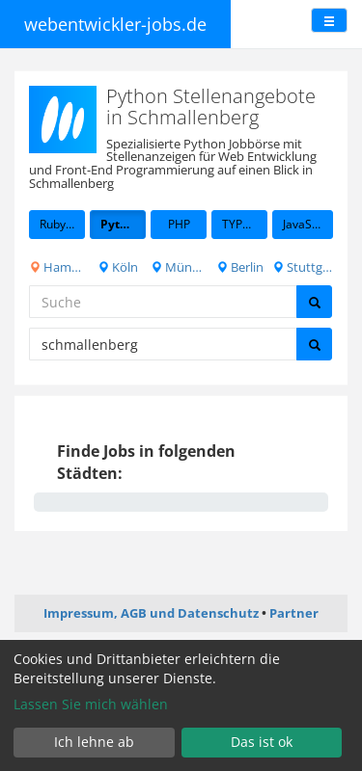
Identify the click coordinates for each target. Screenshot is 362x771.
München (179, 267)
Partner (294, 613)
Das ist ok (261, 741)
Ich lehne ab (94, 741)
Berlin (240, 267)
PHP (179, 224)
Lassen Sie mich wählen (91, 704)
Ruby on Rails (62, 224)
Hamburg (57, 267)
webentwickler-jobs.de (115, 24)
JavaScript (308, 224)
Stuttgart (302, 267)
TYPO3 (240, 224)
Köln (117, 267)
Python (121, 224)
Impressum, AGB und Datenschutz (151, 613)
